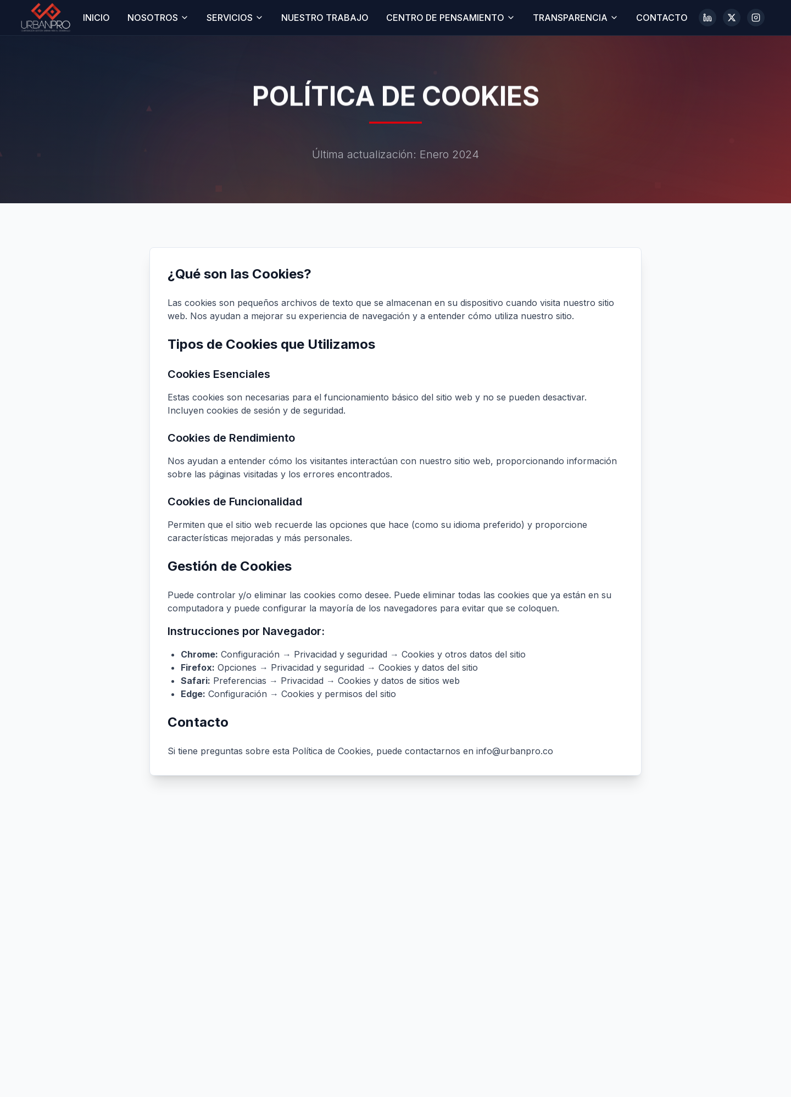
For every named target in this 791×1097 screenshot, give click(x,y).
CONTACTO (662, 17)
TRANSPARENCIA (576, 17)
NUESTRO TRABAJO (325, 17)
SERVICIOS (235, 17)
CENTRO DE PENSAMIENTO (450, 17)
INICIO (96, 17)
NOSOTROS (158, 17)
